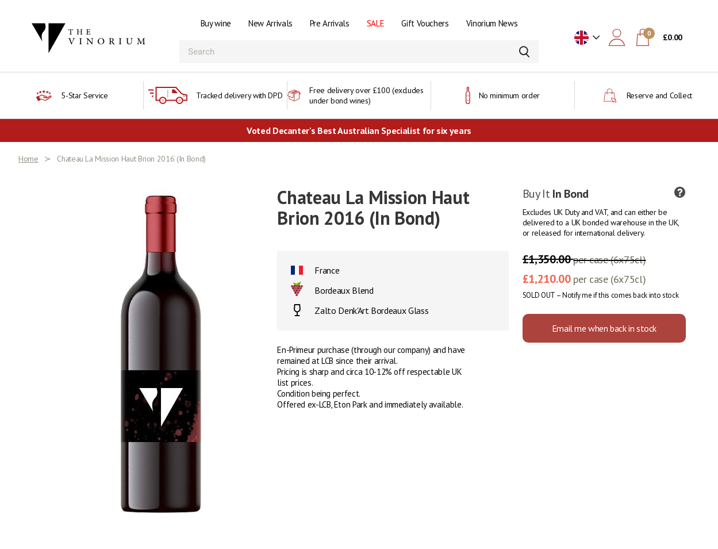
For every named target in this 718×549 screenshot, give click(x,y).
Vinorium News (491, 23)
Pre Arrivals (330, 23)
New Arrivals (270, 23)
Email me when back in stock (604, 328)
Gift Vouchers (424, 23)
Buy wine (216, 23)
